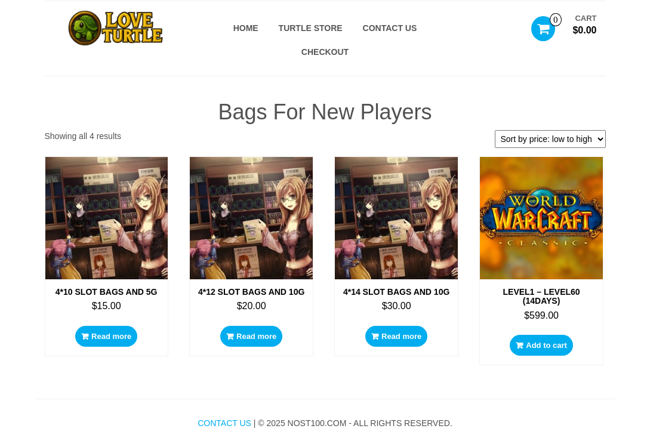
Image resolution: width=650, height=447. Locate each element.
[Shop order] (550, 139)
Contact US (390, 28)
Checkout (325, 52)
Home (245, 28)
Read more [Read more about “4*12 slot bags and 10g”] (256, 336)
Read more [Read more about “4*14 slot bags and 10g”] (401, 336)
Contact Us (224, 423)
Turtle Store (311, 28)
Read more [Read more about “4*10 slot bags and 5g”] (111, 336)
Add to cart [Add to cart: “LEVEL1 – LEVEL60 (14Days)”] (546, 345)
